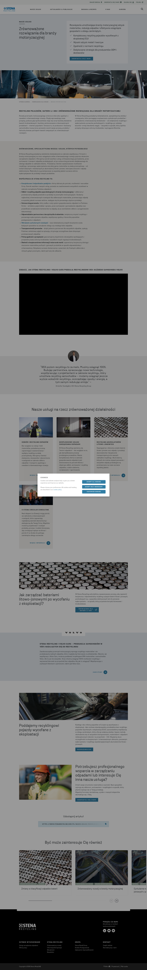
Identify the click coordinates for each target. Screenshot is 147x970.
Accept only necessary (94, 486)
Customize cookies (94, 491)
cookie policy (57, 490)
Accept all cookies (94, 481)
